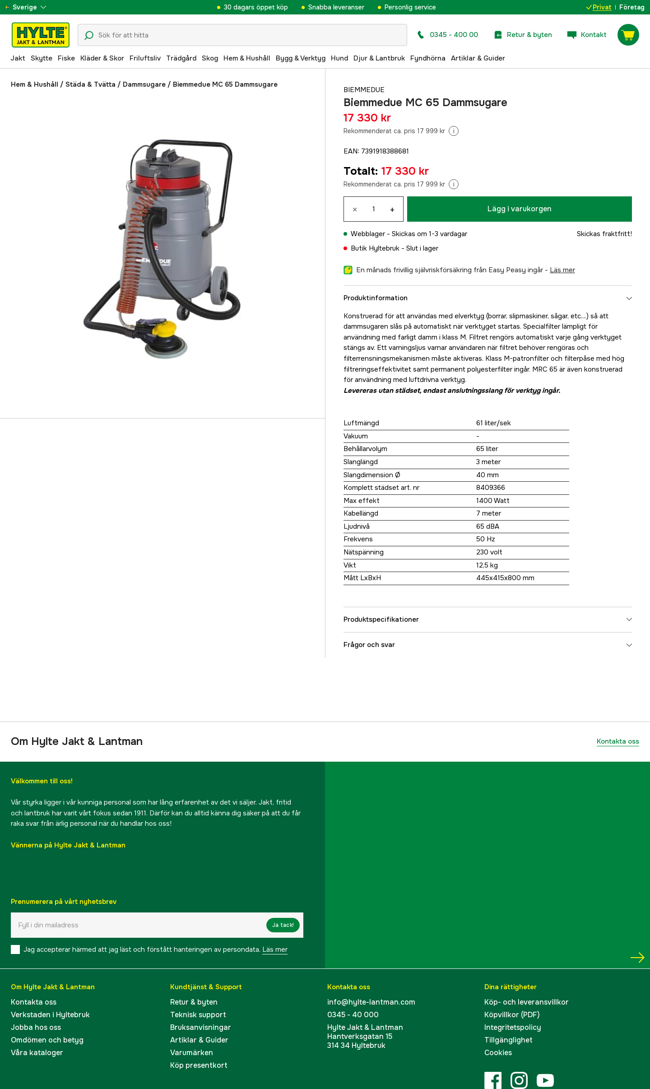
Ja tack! (283, 925)
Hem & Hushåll (246, 58)
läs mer (562, 270)
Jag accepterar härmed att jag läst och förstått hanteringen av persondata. (155, 949)
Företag (632, 7)
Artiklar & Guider (478, 58)
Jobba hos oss (36, 1027)
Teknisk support (198, 1014)
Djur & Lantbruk (379, 58)
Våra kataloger (37, 1052)
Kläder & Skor (102, 58)
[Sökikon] (89, 35)
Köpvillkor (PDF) (512, 1014)
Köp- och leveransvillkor (526, 1002)
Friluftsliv (145, 58)
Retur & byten (194, 1002)
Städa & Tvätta (90, 84)
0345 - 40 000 (353, 1014)
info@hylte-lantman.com (371, 1002)
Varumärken (191, 1052)
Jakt (17, 58)
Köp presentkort (199, 1065)
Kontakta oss (618, 741)
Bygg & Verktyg (300, 58)
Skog (210, 58)
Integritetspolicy (512, 1027)
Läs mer (275, 949)
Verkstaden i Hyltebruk (50, 1014)
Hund (339, 58)
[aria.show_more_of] (33, 7)
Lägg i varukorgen (520, 209)
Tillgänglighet (508, 1040)
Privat (599, 7)
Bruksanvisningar (200, 1027)
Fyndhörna (428, 58)
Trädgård (181, 58)
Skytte (41, 58)
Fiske (66, 58)
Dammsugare (144, 84)
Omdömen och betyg (47, 1040)
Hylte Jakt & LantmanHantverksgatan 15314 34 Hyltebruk (365, 1036)
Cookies (498, 1052)
